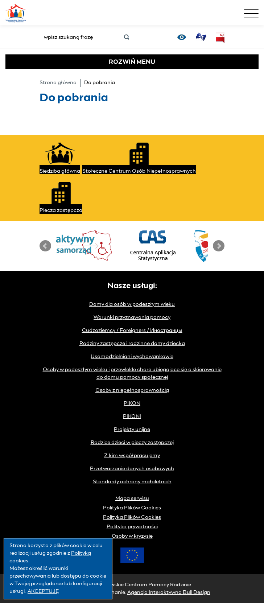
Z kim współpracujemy (132, 455)
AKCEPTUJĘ (43, 591)
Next (218, 246)
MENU (132, 62)
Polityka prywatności (132, 526)
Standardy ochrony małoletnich (132, 481)
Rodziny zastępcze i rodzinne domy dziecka (132, 343)
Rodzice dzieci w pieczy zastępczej (132, 442)
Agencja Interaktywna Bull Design (168, 592)
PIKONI (132, 416)
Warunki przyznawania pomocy (132, 317)
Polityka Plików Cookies (132, 507)
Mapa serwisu (132, 498)
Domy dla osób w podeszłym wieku (132, 304)
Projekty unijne (132, 429)
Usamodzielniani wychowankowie (132, 356)
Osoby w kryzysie (132, 536)
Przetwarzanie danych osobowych (132, 468)
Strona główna (58, 82)
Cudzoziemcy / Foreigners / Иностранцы (132, 330)
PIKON (132, 403)
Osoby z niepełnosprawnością (132, 390)
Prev (45, 246)
